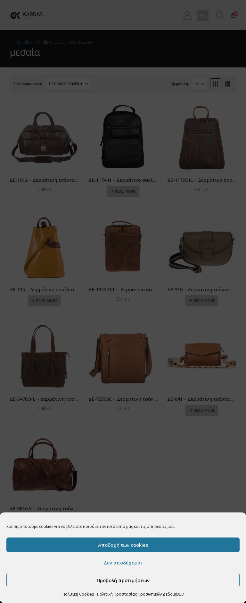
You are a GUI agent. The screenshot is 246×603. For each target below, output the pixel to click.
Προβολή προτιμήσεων (123, 580)
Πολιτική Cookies (78, 594)
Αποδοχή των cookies (123, 545)
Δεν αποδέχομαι (123, 562)
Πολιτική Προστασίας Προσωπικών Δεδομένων (140, 594)
